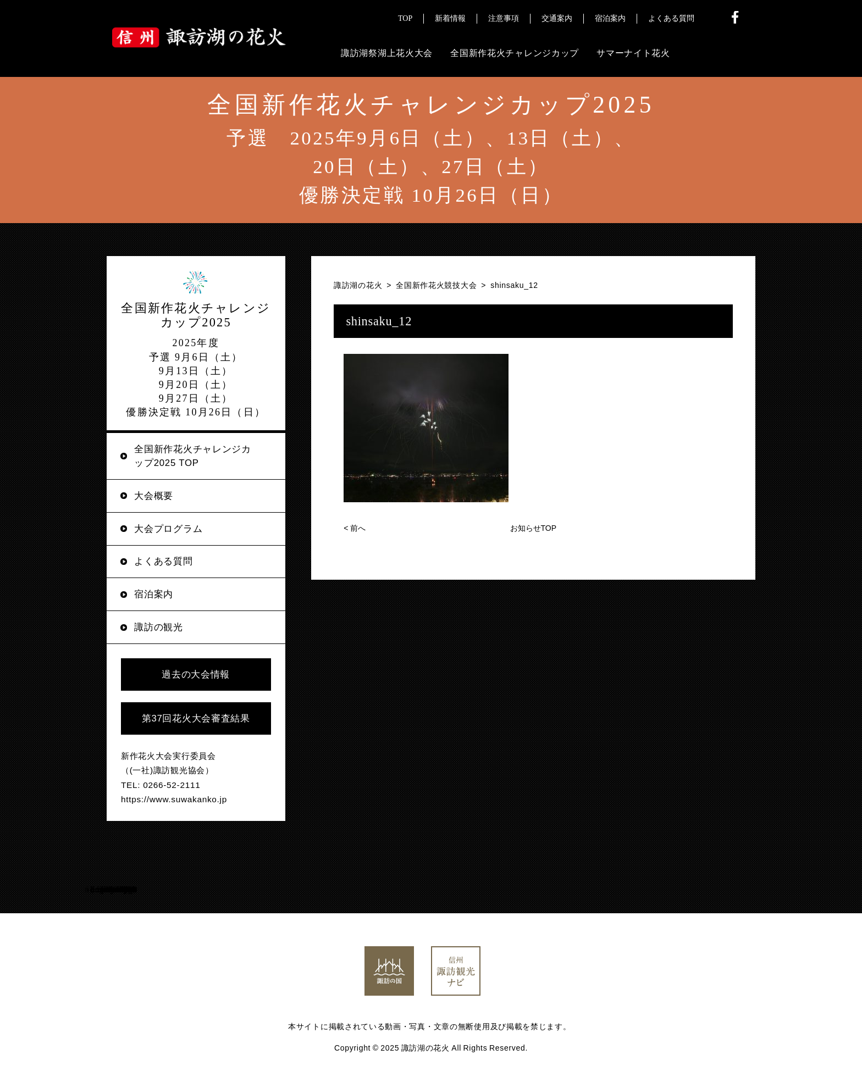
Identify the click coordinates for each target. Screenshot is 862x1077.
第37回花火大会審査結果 (196, 718)
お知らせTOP (533, 528)
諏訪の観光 (158, 627)
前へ (355, 528)
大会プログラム (168, 529)
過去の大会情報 (196, 674)
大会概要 (153, 496)
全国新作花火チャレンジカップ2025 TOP (192, 456)
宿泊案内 (153, 594)
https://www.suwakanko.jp (174, 799)
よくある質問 (163, 561)
